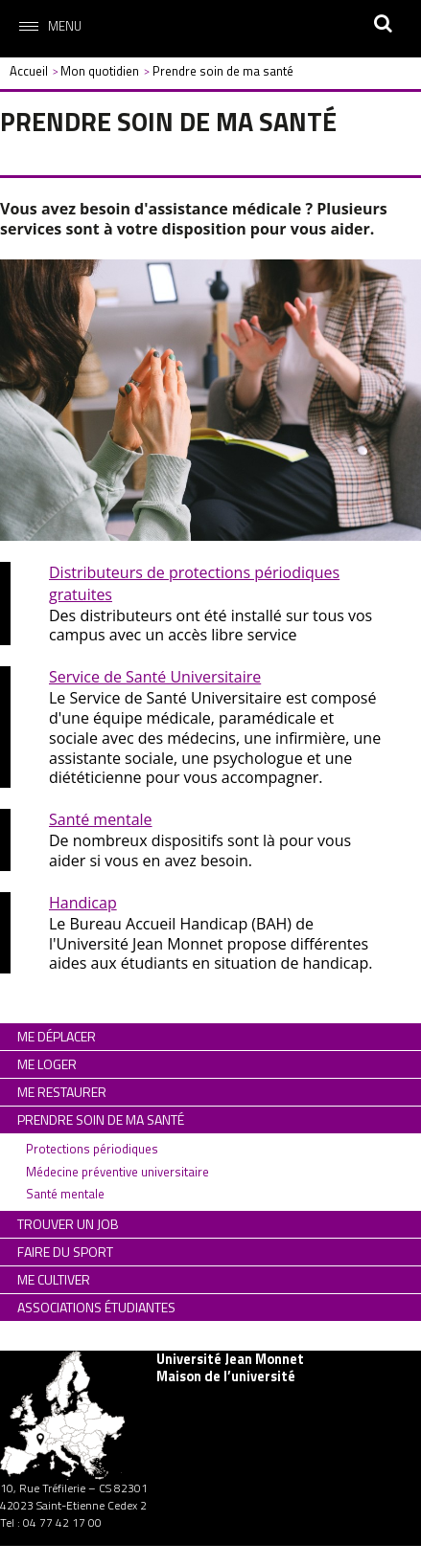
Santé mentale (100, 819)
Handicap (83, 902)
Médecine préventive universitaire (117, 1171)
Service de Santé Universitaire (155, 676)
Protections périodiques (92, 1148)
